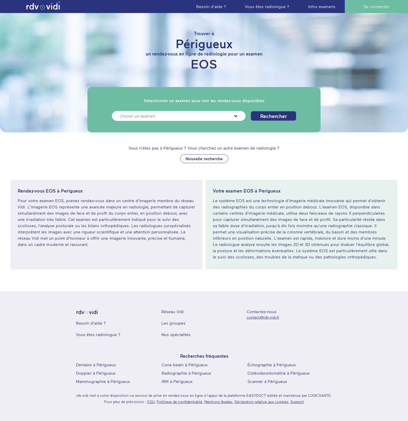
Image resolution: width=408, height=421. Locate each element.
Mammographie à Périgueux (103, 381)
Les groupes (173, 322)
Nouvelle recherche (204, 158)
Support (297, 401)
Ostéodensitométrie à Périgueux (278, 372)
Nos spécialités (175, 334)
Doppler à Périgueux (96, 372)
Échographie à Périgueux (271, 364)
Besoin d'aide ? (91, 322)
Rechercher (273, 116)
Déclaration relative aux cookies (261, 401)
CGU (151, 401)
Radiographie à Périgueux (186, 372)
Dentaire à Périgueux (96, 364)
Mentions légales (218, 401)
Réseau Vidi (172, 311)
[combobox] (120, 116)
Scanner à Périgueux (267, 381)
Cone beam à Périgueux (185, 364)
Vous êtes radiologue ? (98, 334)
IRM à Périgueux (177, 381)
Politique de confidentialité (179, 401)
